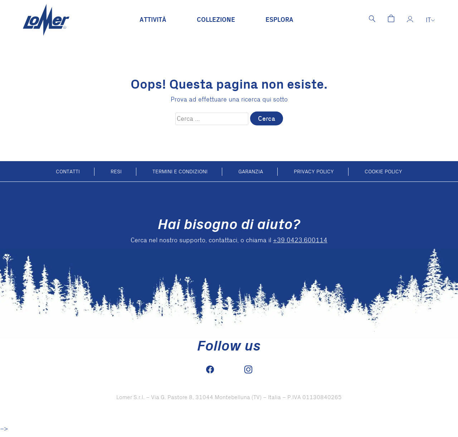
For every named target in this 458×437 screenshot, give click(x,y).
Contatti (68, 171)
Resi (116, 171)
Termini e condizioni (180, 171)
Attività (153, 20)
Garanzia (250, 171)
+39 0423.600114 (300, 240)
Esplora (279, 20)
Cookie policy (383, 171)
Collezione (216, 20)
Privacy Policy (314, 171)
